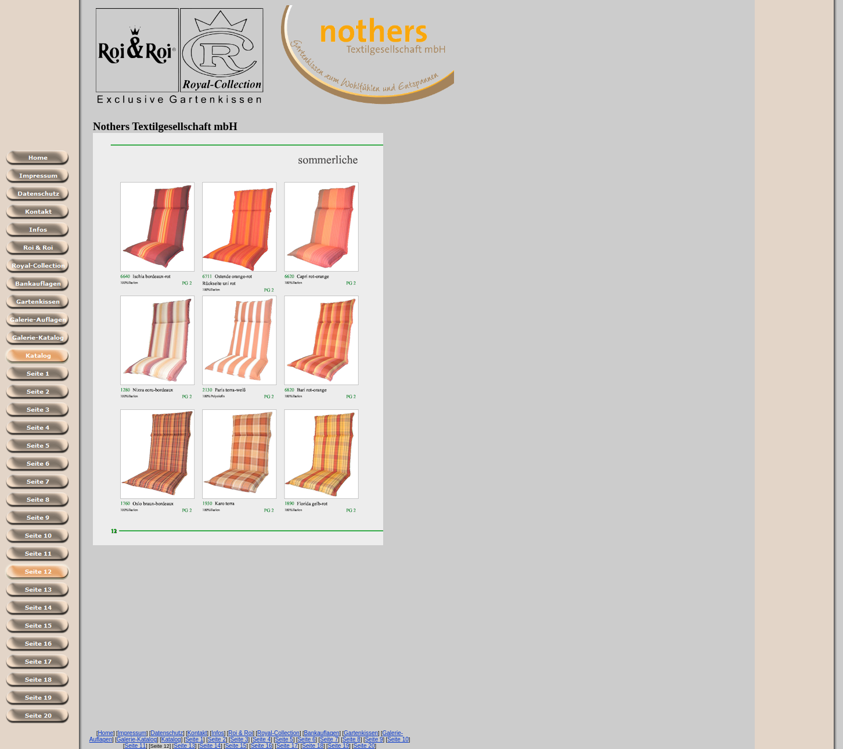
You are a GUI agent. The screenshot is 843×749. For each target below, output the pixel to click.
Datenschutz (167, 733)
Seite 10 (398, 739)
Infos (217, 733)
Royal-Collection (278, 733)
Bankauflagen (321, 733)
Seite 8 (352, 739)
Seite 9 (374, 739)
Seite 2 (217, 739)
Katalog (171, 739)
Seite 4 (262, 739)
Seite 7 (329, 739)
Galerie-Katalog (137, 739)
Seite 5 (284, 739)
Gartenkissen (361, 733)
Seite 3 (239, 739)
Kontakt (197, 733)
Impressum (132, 733)
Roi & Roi (240, 733)
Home (105, 733)
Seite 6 (306, 739)
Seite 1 (194, 739)
